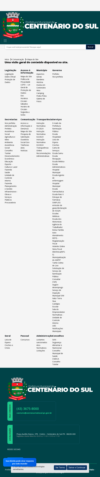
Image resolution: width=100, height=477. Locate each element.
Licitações (40, 350)
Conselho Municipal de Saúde (57, 353)
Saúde (7, 172)
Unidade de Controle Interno (9, 178)
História (39, 82)
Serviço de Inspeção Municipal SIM (58, 293)
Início (7, 59)
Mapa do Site (32, 59)
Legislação (9, 74)
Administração (11, 126)
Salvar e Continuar (76, 467)
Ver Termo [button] (60, 467)
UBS (54, 325)
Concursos (25, 339)
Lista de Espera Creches (55, 142)
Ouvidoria (25, 139)
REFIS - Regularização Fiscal (58, 241)
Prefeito (55, 74)
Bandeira (40, 79)
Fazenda (8, 169)
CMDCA (55, 359)
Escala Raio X (58, 194)
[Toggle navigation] (5, 40)
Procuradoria (10, 202)
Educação (9, 161)
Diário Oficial (10, 76)
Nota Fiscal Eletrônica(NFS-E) (58, 252)
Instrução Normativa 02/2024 (40, 134)
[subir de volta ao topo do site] (95, 473)
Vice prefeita (57, 76)
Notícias (24, 150)
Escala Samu (57, 153)
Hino (38, 90)
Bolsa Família (58, 230)
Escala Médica (58, 161)
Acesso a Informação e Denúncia (26, 126)
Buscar (90, 47)
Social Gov (25, 142)
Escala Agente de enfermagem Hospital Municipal (58, 180)
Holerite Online (58, 246)
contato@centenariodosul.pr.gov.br (34, 413)
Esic (22, 95)
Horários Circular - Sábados (24, 101)
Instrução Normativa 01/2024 (40, 126)
